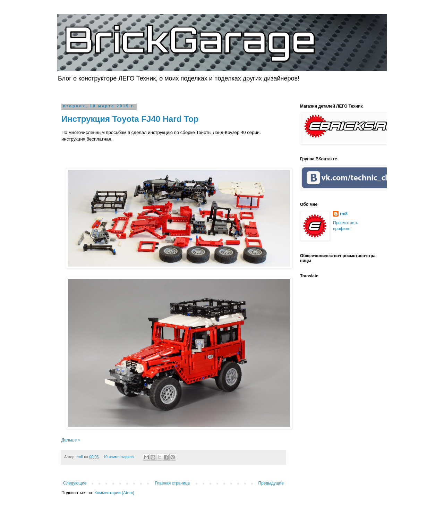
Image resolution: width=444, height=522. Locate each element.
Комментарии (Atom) (114, 492)
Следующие (74, 483)
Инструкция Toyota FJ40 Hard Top (129, 119)
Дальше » (70, 440)
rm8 (344, 213)
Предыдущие (271, 483)
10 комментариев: (119, 457)
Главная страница (172, 483)
